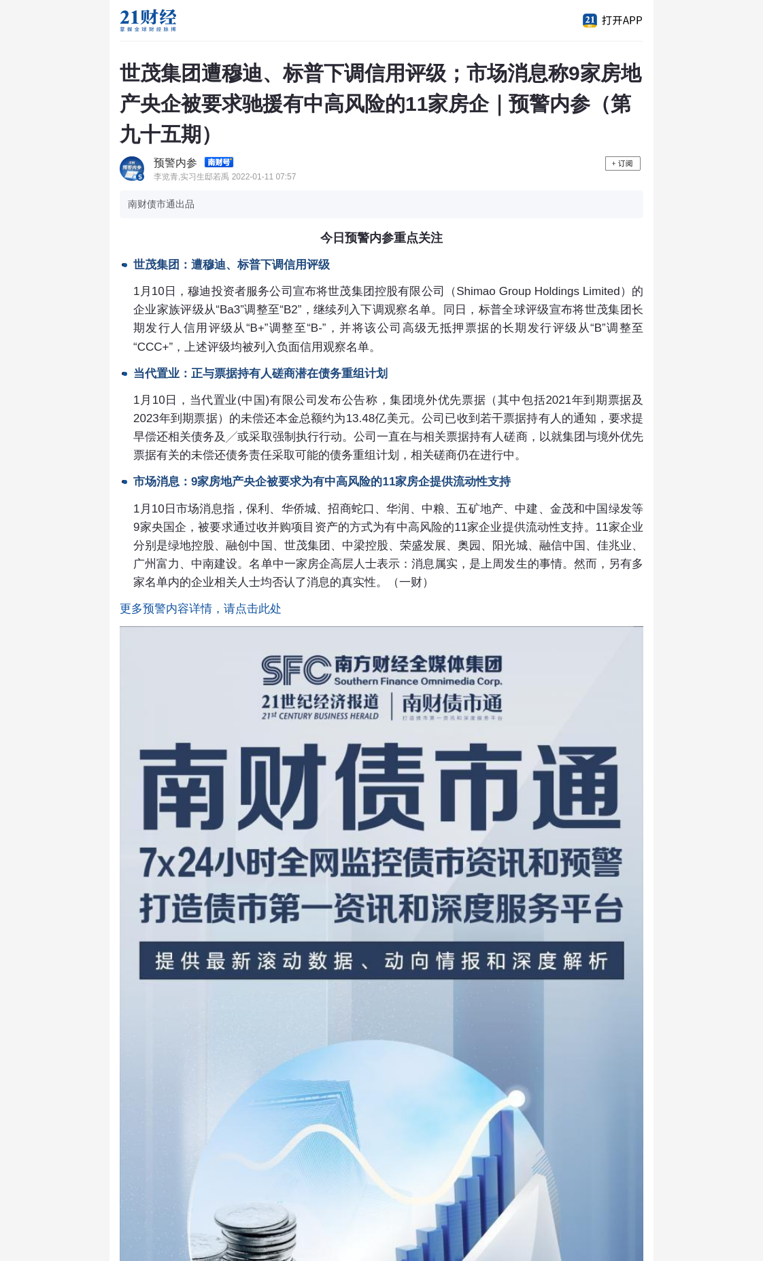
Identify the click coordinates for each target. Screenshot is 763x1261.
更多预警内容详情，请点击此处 (201, 608)
